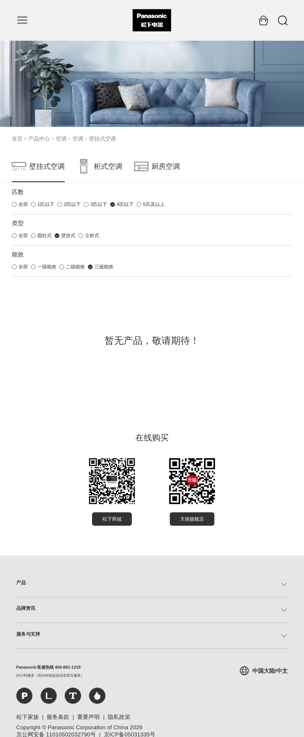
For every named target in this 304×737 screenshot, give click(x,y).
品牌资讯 (25, 608)
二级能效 (75, 266)
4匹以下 (125, 204)
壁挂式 (68, 235)
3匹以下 (98, 204)
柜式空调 (99, 166)
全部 (23, 204)
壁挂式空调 (102, 139)
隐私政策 (119, 717)
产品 (21, 582)
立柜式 (92, 235)
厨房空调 (157, 166)
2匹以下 (72, 204)
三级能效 (103, 266)
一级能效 (46, 266)
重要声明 (88, 717)
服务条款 (58, 717)
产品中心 (39, 139)
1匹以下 (45, 204)
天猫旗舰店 (192, 519)
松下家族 (27, 717)
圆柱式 (44, 235)
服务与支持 (28, 634)
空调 (61, 139)
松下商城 (111, 519)
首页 (17, 139)
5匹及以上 (154, 204)
